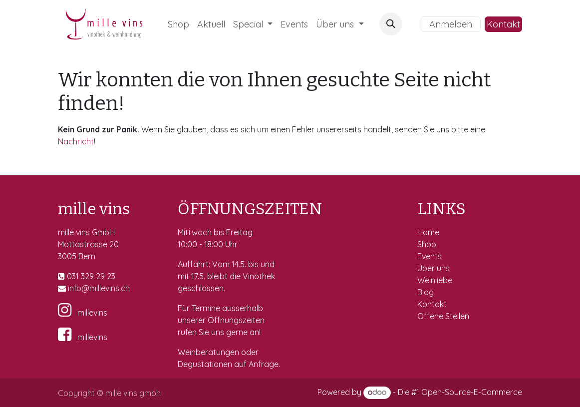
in (71, 288)
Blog (425, 292)
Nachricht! (76, 141)
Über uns (433, 268)
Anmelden (450, 24)
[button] (390, 23)
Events (430, 256)
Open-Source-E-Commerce (471, 392)
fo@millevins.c (99, 288)
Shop (427, 244)
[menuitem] (178, 24)
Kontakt (503, 24)
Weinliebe (435, 280)
